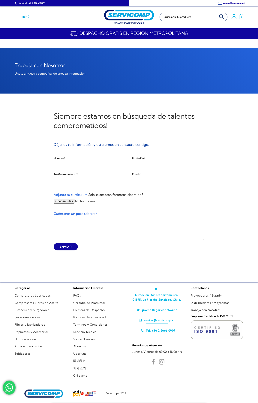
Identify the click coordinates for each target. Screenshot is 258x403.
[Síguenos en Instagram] (161, 362)
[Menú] (22, 17)
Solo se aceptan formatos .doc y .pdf (98, 195)
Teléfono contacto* (66, 174)
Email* (136, 174)
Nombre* (59, 158)
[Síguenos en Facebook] (153, 362)
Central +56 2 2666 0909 (32, 2)
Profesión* (138, 158)
